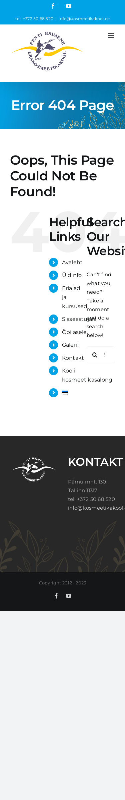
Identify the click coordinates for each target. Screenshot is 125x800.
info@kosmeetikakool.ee (84, 18)
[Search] (95, 354)
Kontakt (73, 358)
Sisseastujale (79, 319)
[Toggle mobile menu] (111, 35)
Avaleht (72, 262)
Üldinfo (72, 275)
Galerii (70, 345)
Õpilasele (74, 332)
